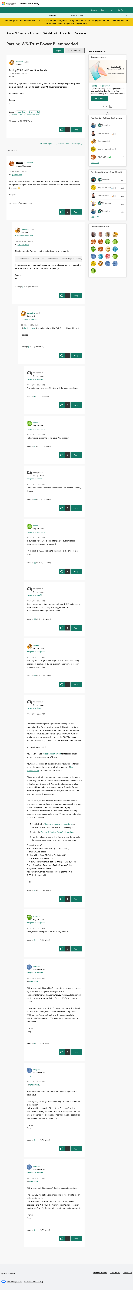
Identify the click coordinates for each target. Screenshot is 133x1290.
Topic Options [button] (74, 50)
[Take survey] (99, 98)
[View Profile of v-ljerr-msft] (28, 162)
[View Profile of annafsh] (36, 422)
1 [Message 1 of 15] (16, 121)
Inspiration (56, 3)
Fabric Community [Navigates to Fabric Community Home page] (29, 3)
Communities (79, 3)
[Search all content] (99, 15)
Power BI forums (16, 33)
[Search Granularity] (57, 15)
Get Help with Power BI (57, 33)
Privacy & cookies (100, 1273)
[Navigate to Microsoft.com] (9, 3)
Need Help (21, 112)
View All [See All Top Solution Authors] (95, 162)
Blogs (90, 3)
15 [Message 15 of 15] (35, 890)
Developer (80, 33)
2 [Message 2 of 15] (16, 203)
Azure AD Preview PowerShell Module (57, 832)
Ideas (67, 3)
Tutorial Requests (32, 115)
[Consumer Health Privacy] (33, 1281)
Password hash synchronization (58, 824)
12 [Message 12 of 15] (35, 562)
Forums (45, 3)
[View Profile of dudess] (36, 645)
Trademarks (127, 1273)
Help (112, 10)
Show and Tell (34, 112)
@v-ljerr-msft (23, 244)
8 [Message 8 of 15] (34, 396)
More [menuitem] (99, 3)
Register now (81, 23)
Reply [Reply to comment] (76, 212)
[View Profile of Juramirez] (20, 61)
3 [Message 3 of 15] (22, 287)
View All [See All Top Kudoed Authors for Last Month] (95, 216)
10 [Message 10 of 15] (35, 446)
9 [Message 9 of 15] (34, 940)
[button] (58, 50)
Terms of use (115, 1273)
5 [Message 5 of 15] (34, 1230)
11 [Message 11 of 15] (35, 499)
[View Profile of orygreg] (36, 966)
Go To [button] (120, 10)
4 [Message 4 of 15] (28, 346)
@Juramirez (17, 174)
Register (94, 10)
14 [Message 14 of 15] (35, 675)
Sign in (103, 10)
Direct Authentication (51, 753)
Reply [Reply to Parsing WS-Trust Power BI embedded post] (76, 130)
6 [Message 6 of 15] (34, 1140)
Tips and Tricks (16, 115)
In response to (24, 235)
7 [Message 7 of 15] (34, 1043)
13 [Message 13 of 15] (35, 619)
